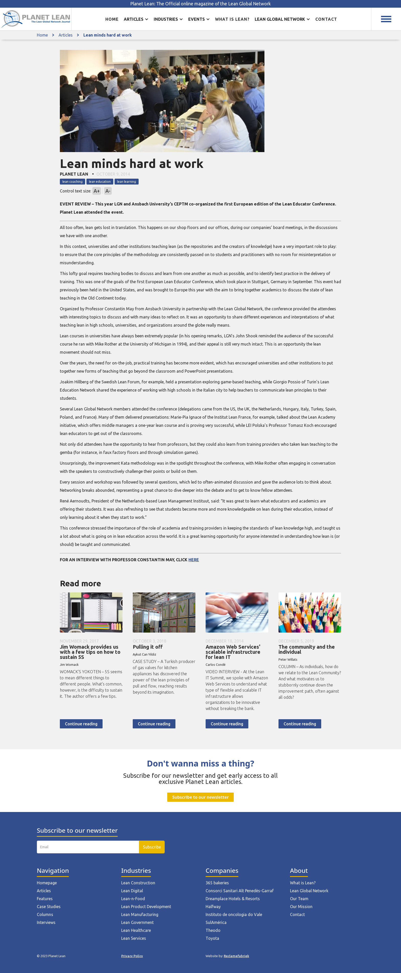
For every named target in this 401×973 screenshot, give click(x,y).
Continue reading (81, 724)
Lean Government (137, 922)
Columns (45, 914)
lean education (100, 181)
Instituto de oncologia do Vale (234, 914)
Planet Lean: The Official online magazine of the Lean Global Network (200, 3)
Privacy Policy (132, 956)
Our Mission (301, 907)
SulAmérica (216, 922)
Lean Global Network (309, 891)
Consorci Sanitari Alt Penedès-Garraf (240, 891)
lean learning (126, 181)
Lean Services (133, 938)
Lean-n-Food (133, 899)
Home (112, 19)
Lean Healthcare (136, 930)
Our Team (299, 899)
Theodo (213, 930)
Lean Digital (132, 891)
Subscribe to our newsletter (200, 797)
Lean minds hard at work (107, 35)
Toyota (212, 938)
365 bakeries (217, 883)
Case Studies (49, 907)
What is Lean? (303, 883)
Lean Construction (138, 883)
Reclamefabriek (236, 956)
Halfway (213, 907)
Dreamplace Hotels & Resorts (233, 899)
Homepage (47, 883)
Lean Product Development (146, 907)
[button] (136, 19)
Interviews (46, 922)
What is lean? (232, 19)
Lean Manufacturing (139, 914)
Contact (326, 19)
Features (45, 899)
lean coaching (72, 181)
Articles (66, 35)
